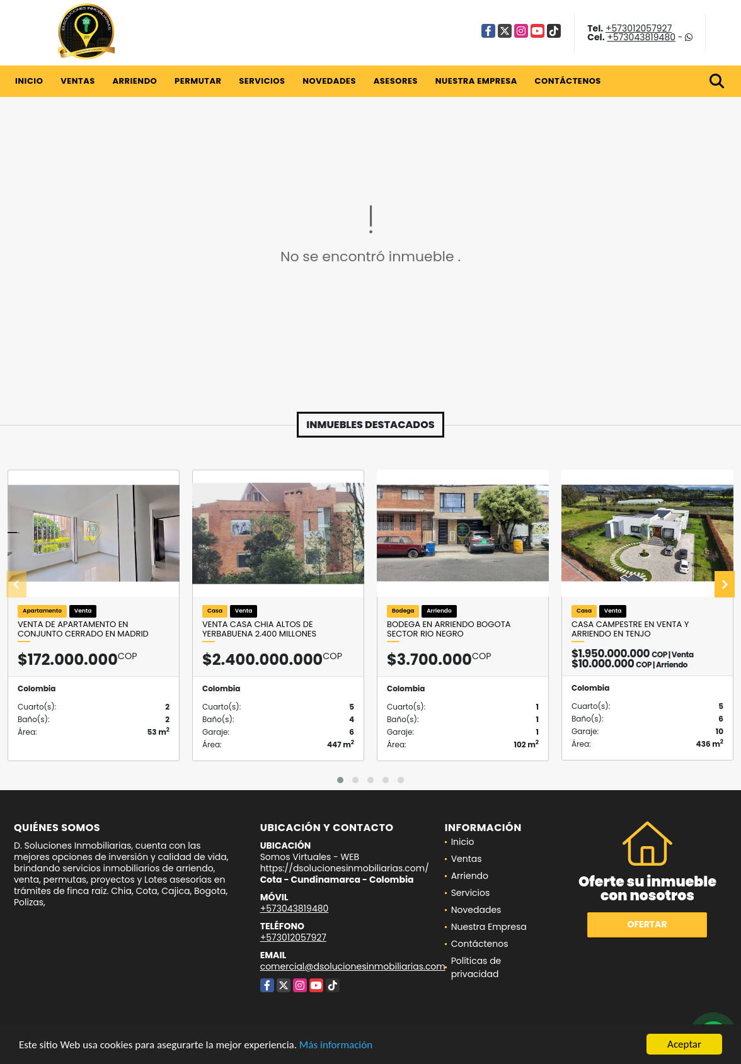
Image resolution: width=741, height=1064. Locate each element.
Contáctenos (568, 81)
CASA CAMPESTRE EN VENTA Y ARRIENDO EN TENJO (630, 629)
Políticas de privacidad (476, 967)
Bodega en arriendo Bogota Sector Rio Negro (448, 629)
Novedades (329, 81)
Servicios (262, 81)
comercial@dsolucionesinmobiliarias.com (352, 966)
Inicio (29, 81)
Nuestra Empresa (476, 81)
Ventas (77, 81)
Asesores (396, 81)
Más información (335, 1046)
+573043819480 (641, 37)
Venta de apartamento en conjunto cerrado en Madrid (83, 629)
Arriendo (134, 81)
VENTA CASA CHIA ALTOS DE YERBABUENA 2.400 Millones (259, 629)
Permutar (198, 81)
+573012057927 (639, 28)
